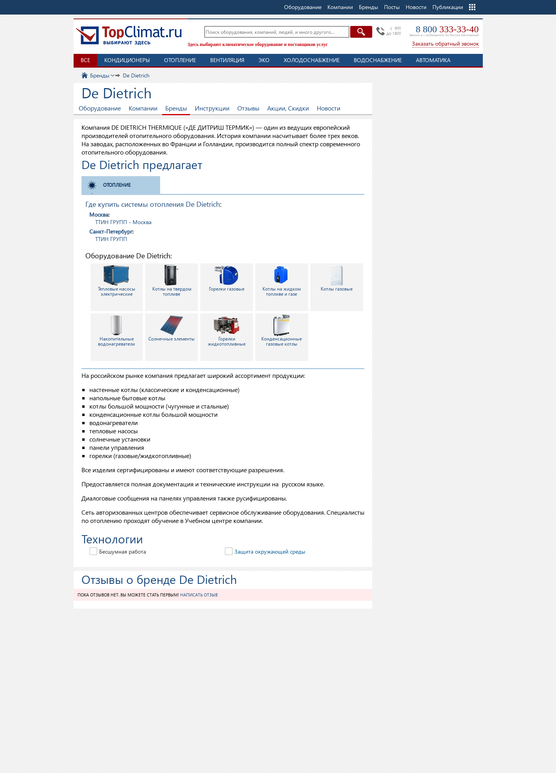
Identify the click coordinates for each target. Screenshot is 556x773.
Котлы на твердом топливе (171, 281)
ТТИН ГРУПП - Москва (123, 222)
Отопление (180, 60)
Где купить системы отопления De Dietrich (152, 204)
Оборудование (100, 108)
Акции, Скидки (288, 108)
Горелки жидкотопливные (227, 331)
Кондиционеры (127, 60)
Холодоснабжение (312, 60)
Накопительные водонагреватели (116, 331)
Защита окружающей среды (270, 551)
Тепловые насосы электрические (116, 281)
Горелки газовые (226, 278)
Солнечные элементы (171, 328)
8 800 (447, 29)
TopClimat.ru (129, 35)
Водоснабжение (378, 60)
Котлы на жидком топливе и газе (281, 281)
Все (85, 60)
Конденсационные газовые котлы (281, 331)
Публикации (447, 7)
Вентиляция (227, 60)
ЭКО (264, 60)
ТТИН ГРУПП (111, 239)
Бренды (176, 108)
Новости (416, 7)
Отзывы (248, 108)
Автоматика (433, 60)
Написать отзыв (199, 594)
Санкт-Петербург (110, 231)
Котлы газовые (337, 278)
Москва (98, 214)
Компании (143, 108)
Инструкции (212, 108)
